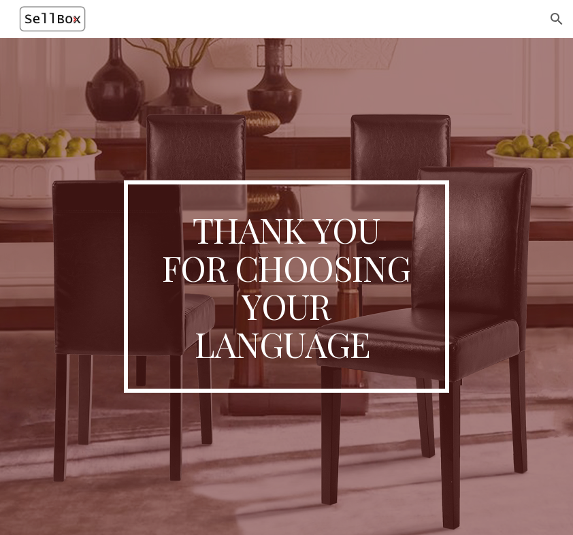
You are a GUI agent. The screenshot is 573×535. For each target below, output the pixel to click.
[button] (556, 19)
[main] (287, 286)
